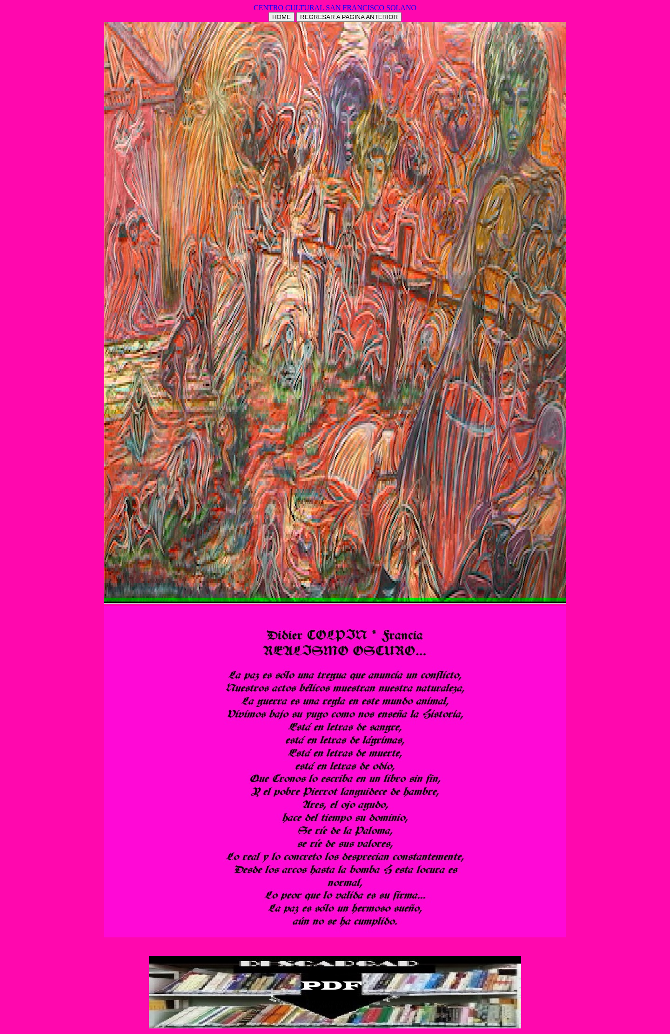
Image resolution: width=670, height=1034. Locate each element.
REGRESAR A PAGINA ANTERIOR (349, 16)
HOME (281, 16)
